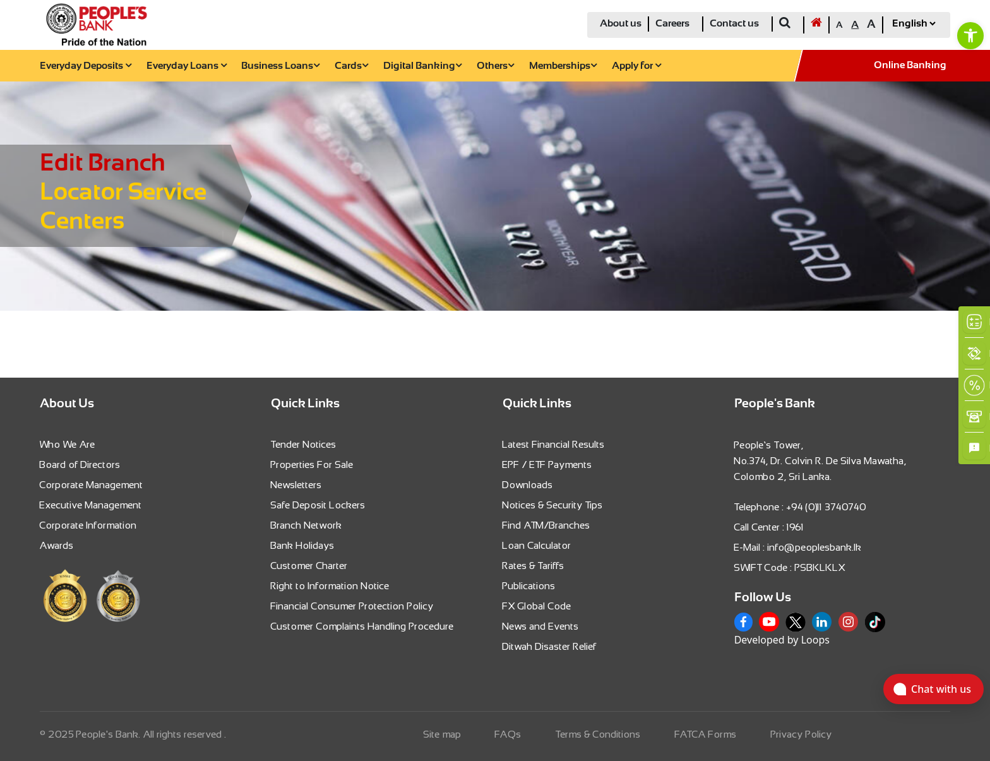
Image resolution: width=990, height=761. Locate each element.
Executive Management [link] (91, 505)
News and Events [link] (541, 626)
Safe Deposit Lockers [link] (318, 505)
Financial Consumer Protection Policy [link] (352, 606)
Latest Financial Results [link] (554, 444)
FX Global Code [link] (537, 606)
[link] (970, 35)
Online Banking (910, 65)
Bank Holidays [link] (303, 545)
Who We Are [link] (67, 444)
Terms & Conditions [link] (598, 734)
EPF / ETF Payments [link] (547, 464)
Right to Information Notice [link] (330, 585)
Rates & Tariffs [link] (533, 565)
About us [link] (620, 23)
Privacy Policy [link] (801, 734)
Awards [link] (57, 545)
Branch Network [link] (306, 525)
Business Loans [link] (280, 66)
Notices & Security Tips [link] (553, 505)
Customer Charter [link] (309, 565)
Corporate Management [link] (91, 484)
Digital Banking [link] (422, 66)
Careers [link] (672, 23)
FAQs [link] (508, 734)
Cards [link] (351, 66)
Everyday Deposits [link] (85, 66)
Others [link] (495, 66)
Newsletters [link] (296, 484)
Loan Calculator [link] (537, 545)
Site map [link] (443, 734)
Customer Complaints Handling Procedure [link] (362, 626)
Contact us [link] (734, 23)
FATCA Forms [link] (706, 734)
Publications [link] (529, 585)
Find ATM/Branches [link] (546, 525)
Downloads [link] (528, 484)
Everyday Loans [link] (186, 66)
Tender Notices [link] (304, 444)
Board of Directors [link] (80, 464)
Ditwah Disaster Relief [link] (550, 646)
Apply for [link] (636, 66)
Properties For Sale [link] (312, 464)
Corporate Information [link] (88, 525)
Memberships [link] (563, 66)
